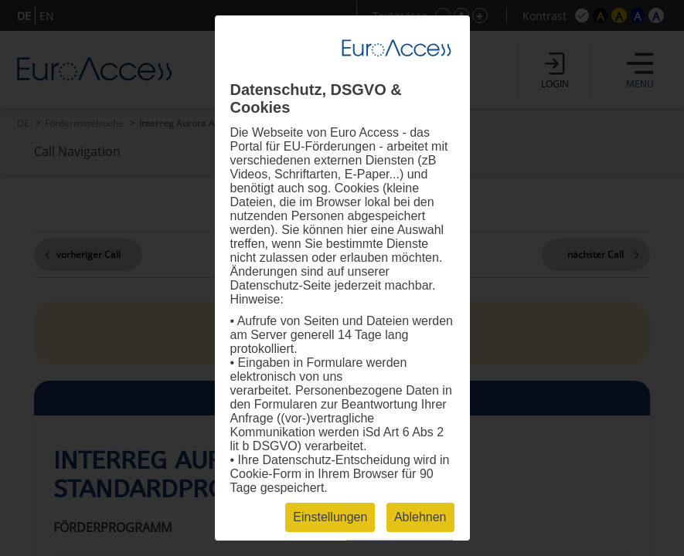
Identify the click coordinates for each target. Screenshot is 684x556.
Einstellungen (330, 517)
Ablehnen (420, 517)
